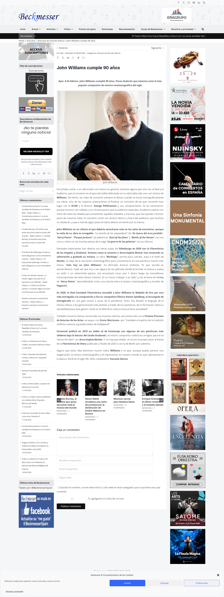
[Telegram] (43, 173)
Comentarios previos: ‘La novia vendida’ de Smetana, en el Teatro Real (36, 219)
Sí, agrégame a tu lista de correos (90, 498)
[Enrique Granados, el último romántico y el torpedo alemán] (153, 380)
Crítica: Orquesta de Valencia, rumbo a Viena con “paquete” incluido (34, 357)
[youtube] (194, 2)
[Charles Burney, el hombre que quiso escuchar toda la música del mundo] (67, 380)
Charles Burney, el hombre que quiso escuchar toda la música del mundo (67, 403)
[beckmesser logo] (39, 10)
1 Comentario (63, 412)
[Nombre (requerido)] (105, 460)
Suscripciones (36, 70)
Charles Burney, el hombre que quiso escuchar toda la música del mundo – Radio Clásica (36, 232)
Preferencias (202, 583)
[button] (218, 575)
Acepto (127, 583)
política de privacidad (31, 162)
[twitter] (183, 2)
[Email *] (36, 141)
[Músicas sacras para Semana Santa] (124, 380)
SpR (61, 53)
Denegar (164, 583)
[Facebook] (23, 173)
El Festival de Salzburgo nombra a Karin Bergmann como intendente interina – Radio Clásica (36, 255)
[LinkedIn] (33, 173)
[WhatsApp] (38, 173)
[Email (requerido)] (105, 469)
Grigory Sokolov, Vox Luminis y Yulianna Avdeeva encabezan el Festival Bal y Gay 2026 (35, 446)
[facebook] (178, 2)
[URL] (105, 477)
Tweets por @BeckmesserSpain (35, 487)
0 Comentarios (120, 406)
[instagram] (189, 2)
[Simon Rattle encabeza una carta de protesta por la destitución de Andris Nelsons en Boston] (96, 380)
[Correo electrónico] (49, 173)
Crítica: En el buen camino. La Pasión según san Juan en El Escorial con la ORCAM (36, 288)
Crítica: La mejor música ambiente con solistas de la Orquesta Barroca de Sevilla (36, 400)
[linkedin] (199, 2)
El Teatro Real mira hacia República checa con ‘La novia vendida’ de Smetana (34, 328)
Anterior (63, 47)
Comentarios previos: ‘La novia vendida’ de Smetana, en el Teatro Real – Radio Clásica (36, 209)
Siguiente (156, 47)
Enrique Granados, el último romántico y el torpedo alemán (152, 401)
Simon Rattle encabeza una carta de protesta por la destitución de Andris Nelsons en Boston (96, 406)
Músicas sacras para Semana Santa (124, 400)
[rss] (204, 2)
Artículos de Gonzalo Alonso (108, 53)
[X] (28, 173)
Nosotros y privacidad (14, 591)
